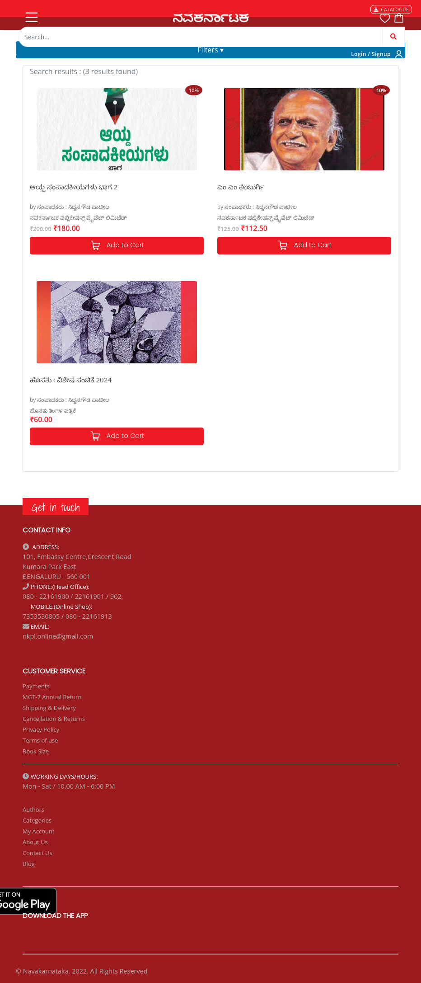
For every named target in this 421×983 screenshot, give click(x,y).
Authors (33, 809)
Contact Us (37, 853)
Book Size (36, 751)
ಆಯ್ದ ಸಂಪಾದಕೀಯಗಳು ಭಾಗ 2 (73, 186)
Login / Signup (371, 54)
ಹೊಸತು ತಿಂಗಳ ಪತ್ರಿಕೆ (53, 410)
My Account (39, 831)
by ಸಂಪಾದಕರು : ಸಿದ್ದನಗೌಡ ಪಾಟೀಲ (69, 207)
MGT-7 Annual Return (52, 697)
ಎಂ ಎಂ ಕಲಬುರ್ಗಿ (240, 186)
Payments (36, 686)
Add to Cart (117, 245)
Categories (37, 820)
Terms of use (40, 740)
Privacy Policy (41, 729)
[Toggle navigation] (31, 15)
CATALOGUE (391, 9)
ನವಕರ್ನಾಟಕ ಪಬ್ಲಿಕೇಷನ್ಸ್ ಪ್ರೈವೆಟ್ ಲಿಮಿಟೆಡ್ (78, 217)
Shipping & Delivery (49, 708)
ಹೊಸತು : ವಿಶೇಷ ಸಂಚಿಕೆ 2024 (71, 379)
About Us (35, 842)
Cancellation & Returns (54, 719)
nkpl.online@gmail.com (58, 636)
